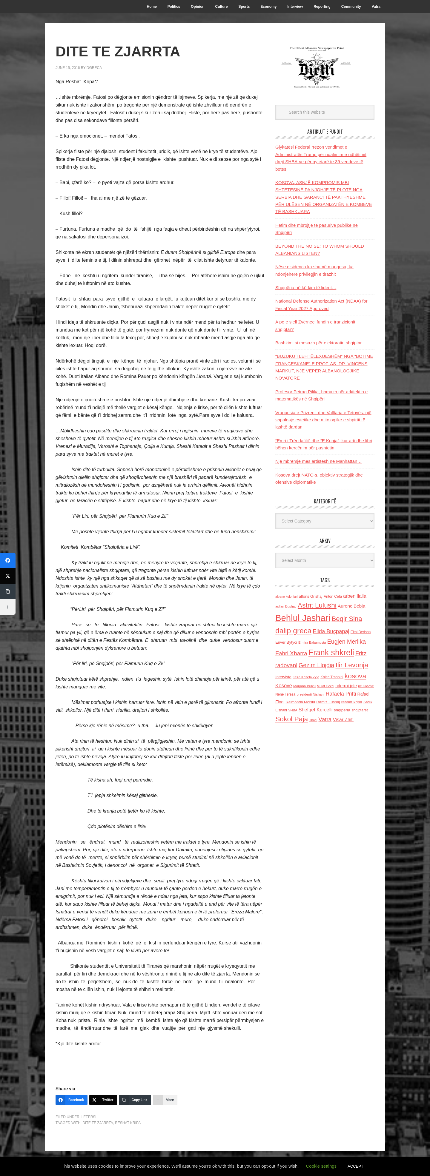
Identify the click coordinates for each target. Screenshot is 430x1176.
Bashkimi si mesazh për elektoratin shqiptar (318, 342)
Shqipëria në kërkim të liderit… (305, 287)
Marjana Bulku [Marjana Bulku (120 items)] (304, 686)
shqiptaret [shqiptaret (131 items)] (359, 710)
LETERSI (89, 1117)
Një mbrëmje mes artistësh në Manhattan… (318, 461)
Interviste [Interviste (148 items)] (283, 677)
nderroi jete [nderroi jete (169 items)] (346, 685)
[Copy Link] (135, 1100)
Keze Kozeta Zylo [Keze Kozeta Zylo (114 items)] (306, 677)
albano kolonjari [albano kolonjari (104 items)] (286, 596)
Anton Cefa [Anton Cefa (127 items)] (333, 596)
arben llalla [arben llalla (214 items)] (354, 596)
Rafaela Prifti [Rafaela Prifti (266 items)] (341, 694)
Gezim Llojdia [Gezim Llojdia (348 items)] (316, 665)
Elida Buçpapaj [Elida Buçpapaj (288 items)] (331, 631)
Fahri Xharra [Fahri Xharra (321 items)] (291, 653)
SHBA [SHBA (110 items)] (292, 710)
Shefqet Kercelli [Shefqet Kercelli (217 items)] (316, 709)
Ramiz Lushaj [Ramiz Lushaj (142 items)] (328, 702)
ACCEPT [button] (355, 1166)
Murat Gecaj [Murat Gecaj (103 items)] (325, 686)
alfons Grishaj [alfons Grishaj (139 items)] (310, 596)
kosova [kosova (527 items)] (355, 676)
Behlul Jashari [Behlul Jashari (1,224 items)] (302, 618)
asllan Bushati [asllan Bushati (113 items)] (286, 606)
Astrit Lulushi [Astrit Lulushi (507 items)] (317, 605)
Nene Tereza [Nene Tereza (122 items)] (285, 694)
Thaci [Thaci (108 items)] (313, 720)
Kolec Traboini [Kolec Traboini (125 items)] (331, 677)
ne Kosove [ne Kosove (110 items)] (366, 686)
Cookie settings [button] (321, 1166)
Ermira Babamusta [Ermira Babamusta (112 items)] (312, 642)
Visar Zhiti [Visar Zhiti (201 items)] (343, 719)
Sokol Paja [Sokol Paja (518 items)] (291, 719)
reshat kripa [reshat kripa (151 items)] (351, 702)
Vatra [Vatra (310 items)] (325, 719)
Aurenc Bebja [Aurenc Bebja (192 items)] (351, 605)
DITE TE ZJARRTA (97, 1123)
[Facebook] (71, 1100)
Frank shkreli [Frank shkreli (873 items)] (331, 652)
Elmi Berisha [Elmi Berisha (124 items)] (361, 632)
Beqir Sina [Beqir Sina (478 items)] (346, 618)
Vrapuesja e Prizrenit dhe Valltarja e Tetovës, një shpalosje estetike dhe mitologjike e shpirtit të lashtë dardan (323, 420)
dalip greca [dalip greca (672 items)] (293, 631)
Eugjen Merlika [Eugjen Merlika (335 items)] (346, 641)
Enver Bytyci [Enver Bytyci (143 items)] (286, 642)
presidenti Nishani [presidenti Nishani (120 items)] (310, 694)
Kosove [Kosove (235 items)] (283, 685)
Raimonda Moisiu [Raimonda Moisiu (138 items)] (300, 702)
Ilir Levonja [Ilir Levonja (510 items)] (351, 665)
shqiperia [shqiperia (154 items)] (342, 710)
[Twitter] (103, 1100)
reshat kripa (128, 1123)
